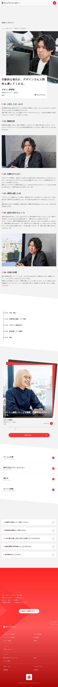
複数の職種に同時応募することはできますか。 (30, 546)
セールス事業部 (37, 634)
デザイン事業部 (7, 640)
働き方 (35, 657)
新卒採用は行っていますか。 (30, 554)
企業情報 (36, 669)
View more (48, 423)
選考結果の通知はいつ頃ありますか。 (30, 530)
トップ (3, 28)
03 (42, 429)
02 (29, 429)
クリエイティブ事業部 (8, 634)
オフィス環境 (6, 661)
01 (15, 429)
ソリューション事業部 (8, 637)
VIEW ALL (28, 435)
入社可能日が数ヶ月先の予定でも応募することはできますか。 (30, 538)
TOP (55, 623)
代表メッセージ (7, 666)
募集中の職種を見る (28, 611)
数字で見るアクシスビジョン (10, 657)
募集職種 (5, 669)
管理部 (35, 640)
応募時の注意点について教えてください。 (30, 522)
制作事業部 (36, 637)
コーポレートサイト (38, 666)
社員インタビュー (9, 28)
